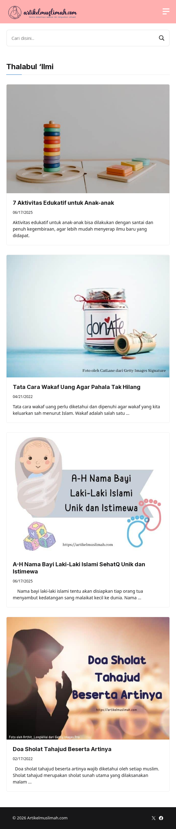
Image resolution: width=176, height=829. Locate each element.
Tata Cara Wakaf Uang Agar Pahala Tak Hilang (76, 387)
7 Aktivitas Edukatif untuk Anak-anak (63, 202)
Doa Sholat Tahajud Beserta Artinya (62, 749)
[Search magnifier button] (161, 38)
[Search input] (84, 38)
